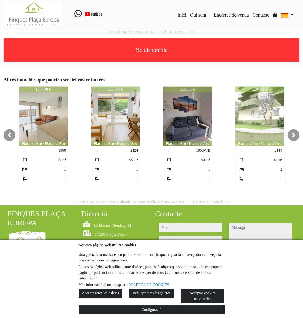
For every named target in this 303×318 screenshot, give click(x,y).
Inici (182, 15)
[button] (9, 135)
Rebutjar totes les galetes (151, 293)
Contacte (261, 15)
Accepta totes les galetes (100, 293)
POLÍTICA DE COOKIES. (149, 285)
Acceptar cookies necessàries (202, 296)
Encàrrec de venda (231, 15)
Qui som (198, 15)
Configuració (151, 310)
